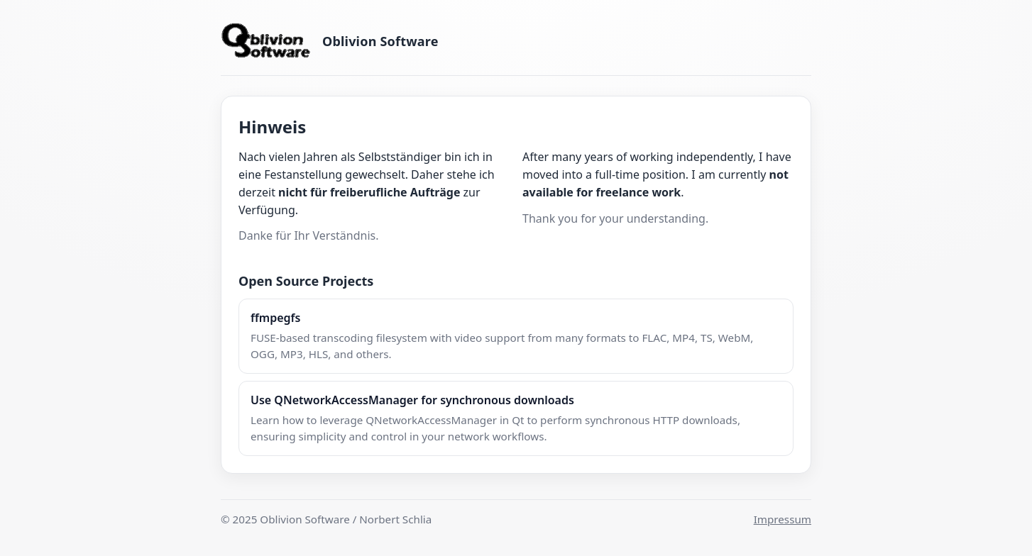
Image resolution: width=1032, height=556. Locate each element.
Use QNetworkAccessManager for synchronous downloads (412, 400)
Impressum (782, 519)
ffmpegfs (275, 318)
